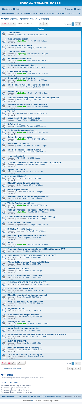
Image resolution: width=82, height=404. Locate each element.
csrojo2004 (21, 35)
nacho (19, 171)
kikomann (20, 87)
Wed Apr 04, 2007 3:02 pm (38, 244)
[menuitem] (16, 9)
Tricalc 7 (11, 111)
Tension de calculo (16, 52)
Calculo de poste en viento (19, 45)
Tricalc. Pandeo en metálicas (20, 203)
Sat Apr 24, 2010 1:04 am (35, 87)
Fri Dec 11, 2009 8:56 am (32, 100)
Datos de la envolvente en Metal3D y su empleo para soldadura (36, 334)
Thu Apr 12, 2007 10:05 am (36, 231)
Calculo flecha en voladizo (19, 137)
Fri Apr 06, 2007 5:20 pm (32, 238)
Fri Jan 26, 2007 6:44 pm (32, 310)
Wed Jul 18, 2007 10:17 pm (33, 192)
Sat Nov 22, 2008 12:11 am (31, 158)
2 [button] (76, 24)
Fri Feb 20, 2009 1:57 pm (37, 139)
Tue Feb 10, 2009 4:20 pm (36, 152)
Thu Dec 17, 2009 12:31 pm (38, 93)
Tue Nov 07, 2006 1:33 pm (32, 330)
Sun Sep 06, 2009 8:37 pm (38, 106)
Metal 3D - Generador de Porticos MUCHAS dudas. (31, 210)
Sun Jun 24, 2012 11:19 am (37, 35)
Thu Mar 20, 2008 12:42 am (35, 165)
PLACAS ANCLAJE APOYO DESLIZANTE (26, 282)
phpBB (33, 401)
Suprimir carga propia (17, 39)
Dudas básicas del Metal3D (20, 288)
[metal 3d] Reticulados (18, 190)
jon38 (19, 100)
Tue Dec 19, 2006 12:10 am (38, 323)
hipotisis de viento (16, 169)
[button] (79, 24)
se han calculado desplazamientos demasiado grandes (33, 98)
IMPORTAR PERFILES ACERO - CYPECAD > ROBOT (31, 255)
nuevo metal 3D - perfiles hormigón (23, 118)
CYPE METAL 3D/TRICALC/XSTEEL (25, 19)
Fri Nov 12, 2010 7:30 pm (37, 80)
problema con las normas (19, 223)
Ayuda (10, 242)
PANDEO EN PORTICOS (18, 144)
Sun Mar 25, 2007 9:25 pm (32, 251)
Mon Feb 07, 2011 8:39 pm (38, 73)
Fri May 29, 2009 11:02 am (32, 120)
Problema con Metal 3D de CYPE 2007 (25, 302)
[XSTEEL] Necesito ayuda (19, 229)
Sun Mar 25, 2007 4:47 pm (32, 264)
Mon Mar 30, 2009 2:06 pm (38, 132)
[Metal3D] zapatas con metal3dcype (24, 348)
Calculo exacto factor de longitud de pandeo (28, 85)
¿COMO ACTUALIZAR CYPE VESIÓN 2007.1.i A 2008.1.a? (34, 163)
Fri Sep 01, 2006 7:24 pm (34, 356)
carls (18, 330)
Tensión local (13, 33)
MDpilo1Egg (21, 41)
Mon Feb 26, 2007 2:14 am (33, 304)
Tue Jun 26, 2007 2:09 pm (37, 205)
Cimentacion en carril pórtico (21, 78)
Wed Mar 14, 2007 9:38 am (40, 284)
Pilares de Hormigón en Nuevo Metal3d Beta (28, 262)
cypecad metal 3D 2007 (18, 269)
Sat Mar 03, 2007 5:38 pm (32, 297)
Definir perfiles (14, 124)
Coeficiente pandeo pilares (20, 71)
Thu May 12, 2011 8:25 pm (38, 54)
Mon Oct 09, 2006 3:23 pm (32, 343)
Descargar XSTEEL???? (18, 321)
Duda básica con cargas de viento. (23, 315)
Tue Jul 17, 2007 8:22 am (32, 198)
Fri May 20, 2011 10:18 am (36, 48)
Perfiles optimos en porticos (20, 130)
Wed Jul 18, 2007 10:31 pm (33, 185)
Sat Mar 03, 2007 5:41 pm (34, 290)
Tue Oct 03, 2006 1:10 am (32, 350)
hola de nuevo (14, 91)
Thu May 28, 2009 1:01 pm (36, 126)
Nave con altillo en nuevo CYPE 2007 (24, 275)
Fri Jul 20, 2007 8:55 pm (32, 178)
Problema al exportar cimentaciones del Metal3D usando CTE (36, 249)
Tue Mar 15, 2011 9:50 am (36, 67)
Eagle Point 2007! (15, 308)
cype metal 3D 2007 (16, 176)
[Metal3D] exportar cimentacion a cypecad (27, 295)
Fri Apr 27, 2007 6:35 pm (39, 225)
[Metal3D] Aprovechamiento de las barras (26, 235)
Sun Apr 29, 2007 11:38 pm (37, 219)
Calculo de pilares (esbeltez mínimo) (24, 150)
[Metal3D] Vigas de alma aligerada (23, 183)
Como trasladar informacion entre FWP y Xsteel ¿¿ (31, 216)
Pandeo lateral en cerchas (19, 58)
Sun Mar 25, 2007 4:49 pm (32, 257)
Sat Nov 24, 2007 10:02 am (33, 171)
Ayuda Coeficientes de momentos (23, 328)
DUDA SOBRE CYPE (17, 341)
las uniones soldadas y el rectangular (25, 354)
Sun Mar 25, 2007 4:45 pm (32, 271)
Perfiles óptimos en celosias (20, 65)
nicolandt (20, 165)
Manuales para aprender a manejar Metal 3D (28, 196)
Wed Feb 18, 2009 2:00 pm (36, 146)
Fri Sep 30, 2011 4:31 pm (37, 41)
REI (18, 158)
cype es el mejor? (15, 156)
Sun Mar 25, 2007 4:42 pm (32, 277)
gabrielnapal (21, 113)
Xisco (19, 120)
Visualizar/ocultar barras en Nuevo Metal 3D (27, 104)
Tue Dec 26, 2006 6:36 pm (32, 317)
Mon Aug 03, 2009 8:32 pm (37, 113)
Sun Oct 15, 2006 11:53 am (36, 336)
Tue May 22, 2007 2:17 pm (38, 212)
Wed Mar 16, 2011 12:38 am (38, 60)
